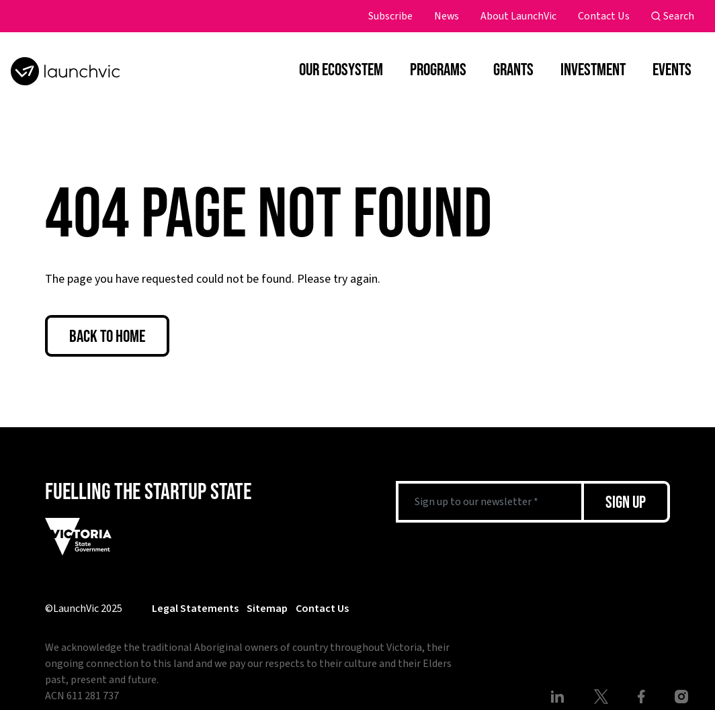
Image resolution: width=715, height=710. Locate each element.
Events (672, 69)
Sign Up (625, 501)
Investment (593, 69)
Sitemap (267, 608)
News (446, 16)
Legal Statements (195, 608)
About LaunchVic (518, 16)
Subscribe (390, 16)
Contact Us (604, 16)
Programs (438, 69)
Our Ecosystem (341, 69)
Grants (513, 69)
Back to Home (107, 335)
